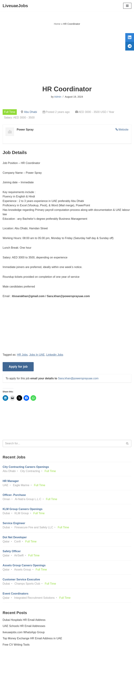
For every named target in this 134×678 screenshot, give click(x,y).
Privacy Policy (12, 665)
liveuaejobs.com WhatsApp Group (24, 633)
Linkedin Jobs (55, 355)
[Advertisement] (67, 55)
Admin (57, 96)
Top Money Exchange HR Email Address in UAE (32, 639)
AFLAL (86, 672)
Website (123, 129)
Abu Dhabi (30, 111)
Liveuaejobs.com (53, 672)
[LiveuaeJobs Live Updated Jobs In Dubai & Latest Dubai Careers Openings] (15, 5)
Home (57, 23)
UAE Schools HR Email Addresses (24, 626)
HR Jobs (22, 355)
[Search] (63, 443)
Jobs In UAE (37, 355)
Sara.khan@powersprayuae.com (78, 378)
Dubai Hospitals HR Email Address (24, 620)
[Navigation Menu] (127, 6)
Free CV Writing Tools (16, 645)
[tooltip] (129, 38)
